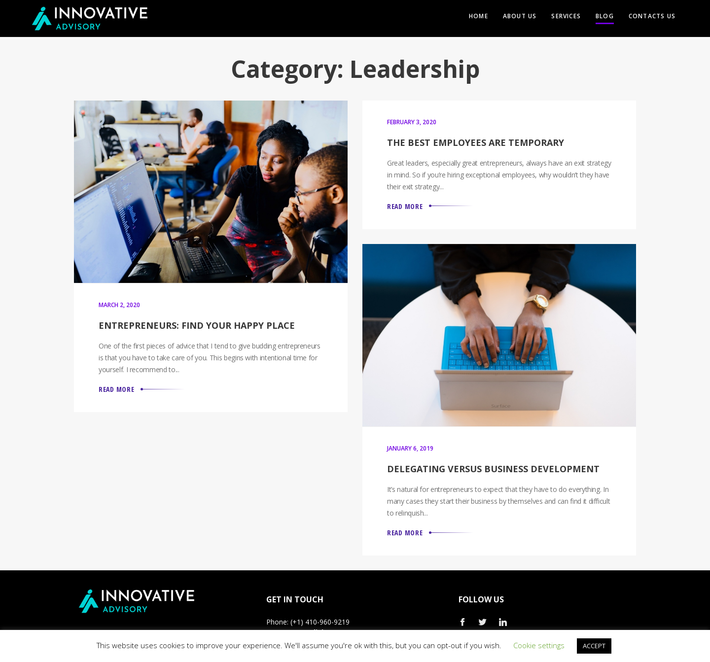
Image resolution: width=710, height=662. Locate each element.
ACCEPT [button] (594, 645)
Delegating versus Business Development (493, 469)
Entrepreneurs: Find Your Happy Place (197, 325)
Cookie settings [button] (539, 645)
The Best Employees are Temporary (475, 142)
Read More (116, 389)
